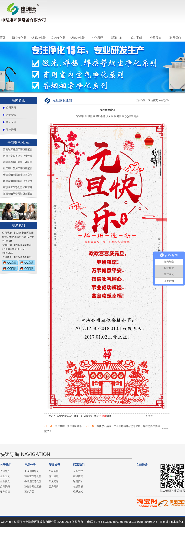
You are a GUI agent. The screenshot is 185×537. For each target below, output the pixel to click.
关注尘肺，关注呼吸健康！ (69, 426)
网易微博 (119, 116)
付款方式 (78, 471)
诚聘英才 (78, 481)
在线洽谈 (78, 486)
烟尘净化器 (19, 37)
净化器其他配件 (32, 486)
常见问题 (11, 122)
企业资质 (5, 481)
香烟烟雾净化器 (32, 481)
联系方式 (78, 491)
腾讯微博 (100, 116)
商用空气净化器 (32, 476)
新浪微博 (90, 116)
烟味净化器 (78, 37)
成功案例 (136, 37)
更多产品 (29, 491)
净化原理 (97, 37)
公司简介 (155, 37)
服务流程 (5, 491)
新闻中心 (116, 37)
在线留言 (78, 476)
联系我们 (175, 37)
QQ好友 (128, 116)
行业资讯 (11, 114)
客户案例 (11, 129)
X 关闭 (149, 416)
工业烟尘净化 (31, 471)
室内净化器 (58, 37)
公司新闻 (11, 107)
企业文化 (5, 476)
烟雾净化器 (39, 37)
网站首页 (153, 100)
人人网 (109, 116)
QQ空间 (80, 116)
